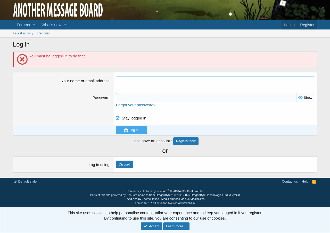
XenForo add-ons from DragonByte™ (150, 195)
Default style (25, 181)
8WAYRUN (188, 203)
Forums (23, 24)
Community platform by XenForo (165, 191)
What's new (51, 24)
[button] (34, 24)
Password (101, 97)
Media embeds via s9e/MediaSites (183, 198)
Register (43, 33)
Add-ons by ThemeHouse (143, 198)
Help (305, 181)
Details (234, 195)
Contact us (290, 181)
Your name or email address (85, 81)
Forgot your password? (135, 105)
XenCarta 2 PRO (145, 203)
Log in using (99, 164)
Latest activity (23, 33)
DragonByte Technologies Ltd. (210, 195)
